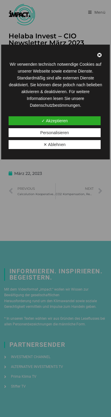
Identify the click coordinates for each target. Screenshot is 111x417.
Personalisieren (54, 132)
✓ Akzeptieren (54, 120)
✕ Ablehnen (54, 144)
